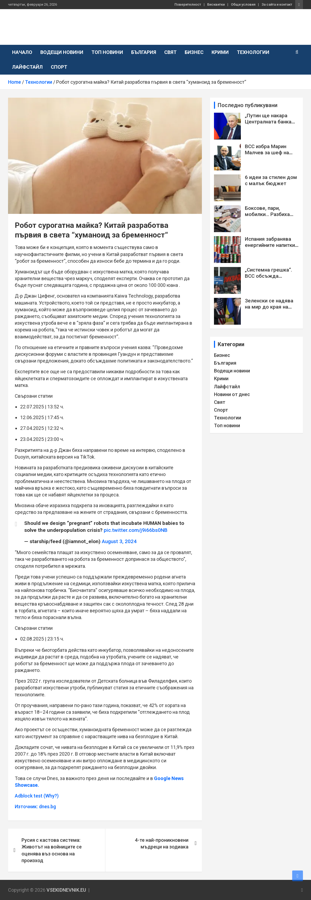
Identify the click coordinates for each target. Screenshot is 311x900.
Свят (170, 52)
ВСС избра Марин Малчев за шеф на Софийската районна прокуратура (269, 155)
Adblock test (28, 796)
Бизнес (194, 52)
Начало (22, 52)
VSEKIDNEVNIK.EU (53, 24)
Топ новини (107, 52)
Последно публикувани (247, 105)
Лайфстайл (27, 67)
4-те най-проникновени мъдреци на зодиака (161, 843)
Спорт (59, 67)
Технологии (253, 52)
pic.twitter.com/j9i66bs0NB (135, 530)
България (143, 52)
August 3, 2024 (119, 541)
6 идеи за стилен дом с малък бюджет (271, 180)
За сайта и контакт (277, 4)
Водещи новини (61, 52)
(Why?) (51, 796)
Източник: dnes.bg (35, 806)
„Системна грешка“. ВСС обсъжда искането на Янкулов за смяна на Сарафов (270, 279)
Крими (220, 52)
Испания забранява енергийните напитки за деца (270, 245)
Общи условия (243, 4)
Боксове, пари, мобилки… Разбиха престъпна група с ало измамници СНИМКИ (272, 217)
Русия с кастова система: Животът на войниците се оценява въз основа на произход (52, 850)
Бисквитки (216, 4)
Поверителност (187, 4)
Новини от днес (232, 394)
